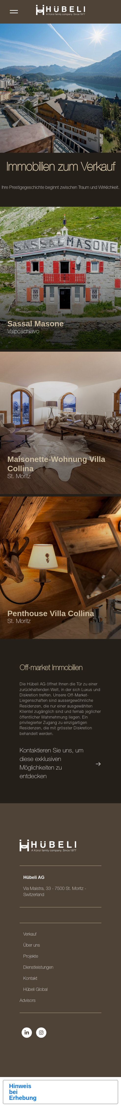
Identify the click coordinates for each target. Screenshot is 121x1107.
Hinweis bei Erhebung (23, 1092)
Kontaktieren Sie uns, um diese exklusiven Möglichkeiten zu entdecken (60, 764)
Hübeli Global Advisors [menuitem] (34, 995)
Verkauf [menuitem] (29, 934)
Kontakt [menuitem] (30, 979)
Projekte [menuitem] (30, 957)
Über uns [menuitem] (31, 945)
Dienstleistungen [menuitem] (38, 968)
